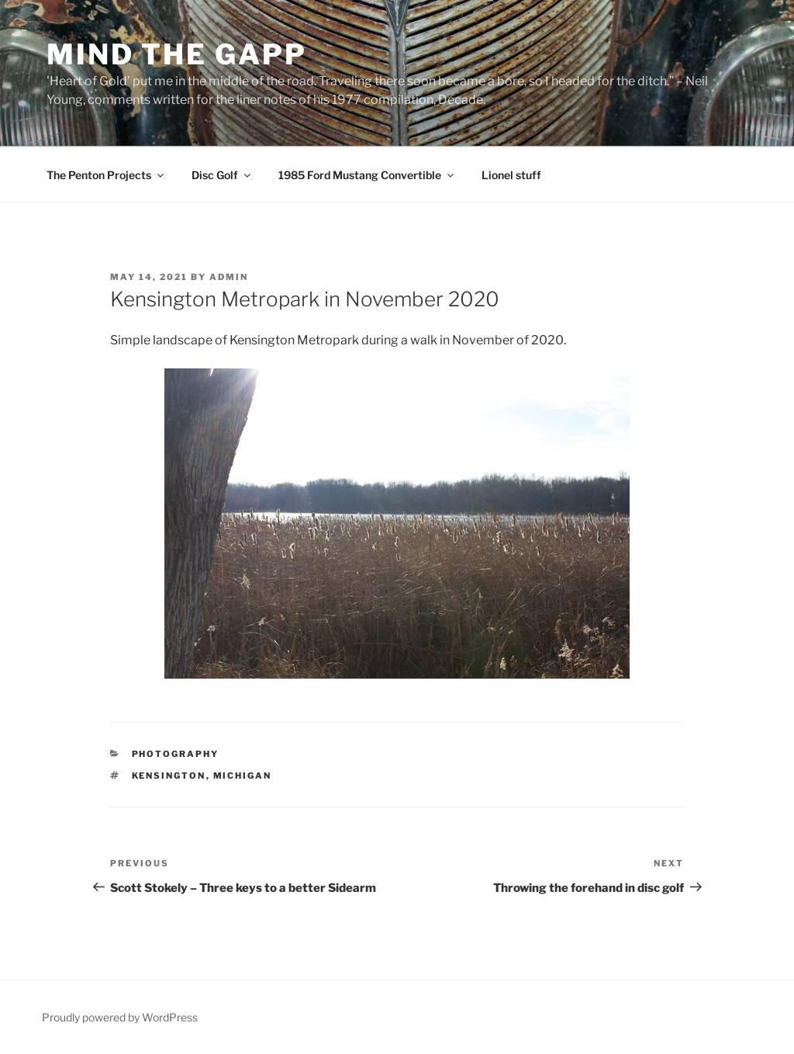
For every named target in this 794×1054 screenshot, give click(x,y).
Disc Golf (222, 174)
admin (228, 276)
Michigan (242, 775)
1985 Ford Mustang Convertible (367, 174)
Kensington (169, 775)
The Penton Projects (106, 174)
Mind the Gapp (176, 54)
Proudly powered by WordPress (120, 1017)
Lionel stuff (511, 174)
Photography (175, 753)
